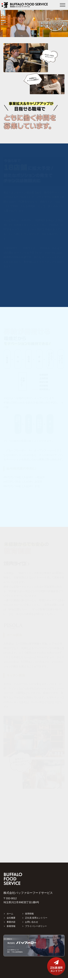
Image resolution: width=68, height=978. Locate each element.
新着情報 (11, 926)
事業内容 (11, 922)
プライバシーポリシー (36, 926)
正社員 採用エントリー (36, 918)
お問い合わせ (31, 922)
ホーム (10, 913)
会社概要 (11, 918)
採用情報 (29, 913)
